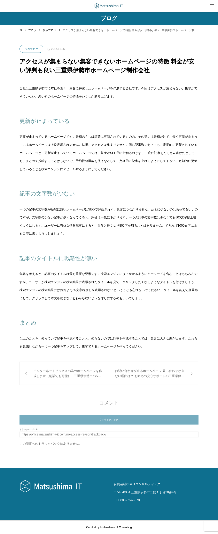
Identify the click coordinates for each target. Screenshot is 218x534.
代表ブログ (31, 49)
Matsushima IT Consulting (116, 527)
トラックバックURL (29, 431)
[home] (20, 30)
